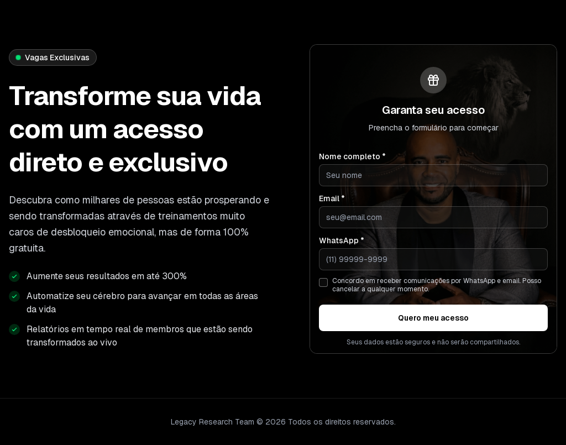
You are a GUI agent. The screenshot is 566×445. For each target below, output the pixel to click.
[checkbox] (323, 282)
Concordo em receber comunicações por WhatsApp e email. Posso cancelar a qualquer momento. (436, 285)
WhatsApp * (341, 240)
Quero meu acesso (433, 318)
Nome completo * (352, 156)
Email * (332, 198)
